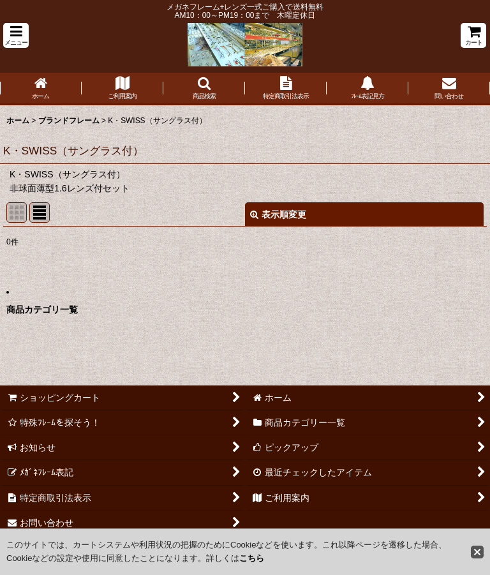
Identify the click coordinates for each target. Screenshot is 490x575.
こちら (251, 558)
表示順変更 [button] (278, 214)
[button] (16, 35)
